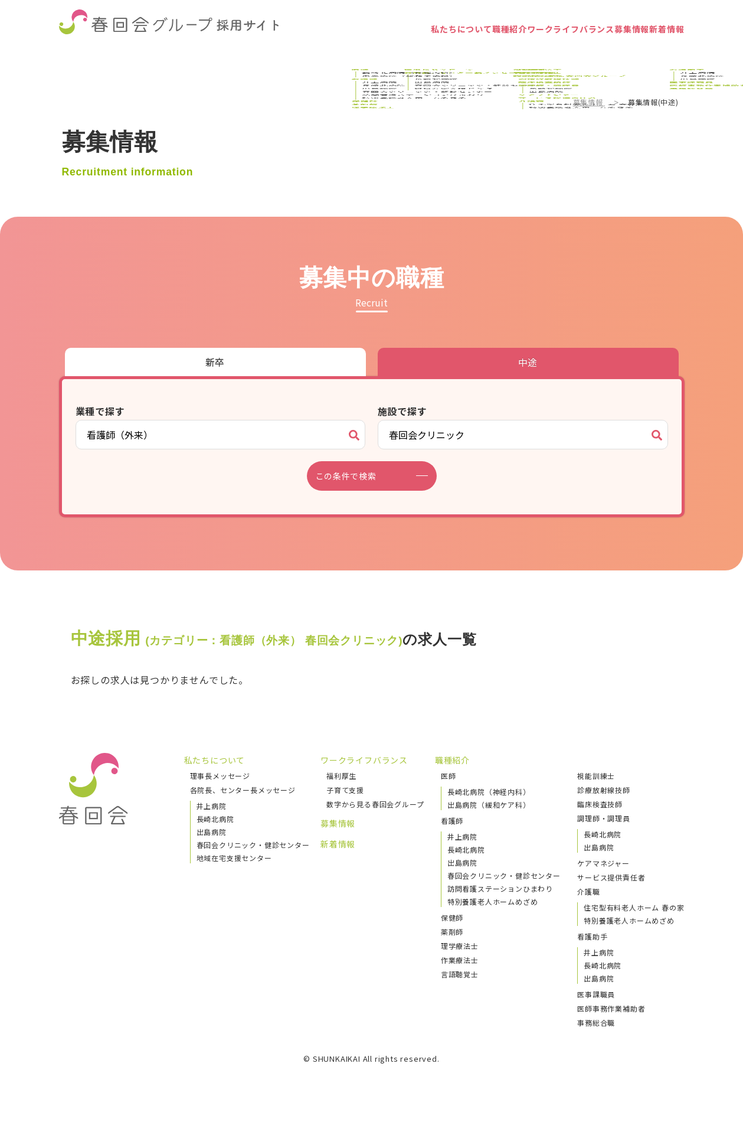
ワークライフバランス (514, 50)
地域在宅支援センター (234, 858)
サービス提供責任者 (611, 877)
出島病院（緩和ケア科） (489, 805)
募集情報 (600, 50)
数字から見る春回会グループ (375, 804)
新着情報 (656, 50)
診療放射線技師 (603, 790)
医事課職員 (596, 994)
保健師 (452, 917)
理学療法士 (460, 946)
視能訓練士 (596, 776)
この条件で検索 (353, 476)
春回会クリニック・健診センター (253, 845)
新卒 (215, 362)
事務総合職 (596, 1022)
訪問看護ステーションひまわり (500, 888)
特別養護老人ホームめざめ (492, 901)
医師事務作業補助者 (611, 1008)
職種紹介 (428, 50)
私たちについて (357, 50)
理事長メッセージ (220, 776)
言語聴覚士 (460, 974)
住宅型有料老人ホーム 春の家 (634, 907)
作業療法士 (460, 960)
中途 (528, 362)
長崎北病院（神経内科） (489, 792)
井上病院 (212, 806)
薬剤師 (452, 932)
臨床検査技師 (600, 804)
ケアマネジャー (603, 863)
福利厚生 (341, 776)
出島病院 (212, 832)
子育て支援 (345, 790)
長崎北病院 (215, 819)
